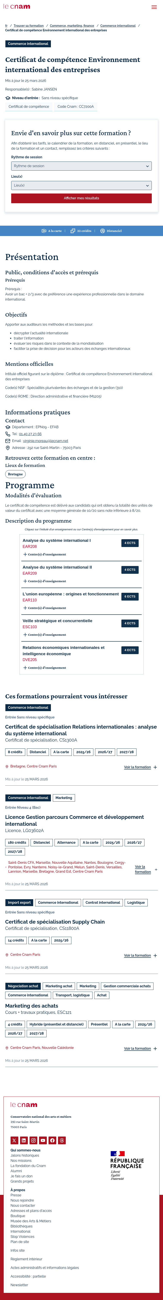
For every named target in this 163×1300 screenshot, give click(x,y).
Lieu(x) (16, 176)
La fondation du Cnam (28, 1166)
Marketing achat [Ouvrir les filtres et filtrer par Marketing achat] (58, 986)
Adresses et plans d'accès (31, 1211)
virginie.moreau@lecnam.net (45, 441)
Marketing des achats (31, 1006)
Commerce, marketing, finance (72, 25)
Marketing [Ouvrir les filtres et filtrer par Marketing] (64, 798)
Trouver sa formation (29, 25)
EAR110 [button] (30, 600)
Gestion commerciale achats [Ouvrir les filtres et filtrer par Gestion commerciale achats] (127, 986)
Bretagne (15, 474)
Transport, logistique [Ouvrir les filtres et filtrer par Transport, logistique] (73, 995)
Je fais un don (22, 1176)
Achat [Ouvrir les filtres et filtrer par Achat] (102, 995)
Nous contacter (23, 1205)
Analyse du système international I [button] (57, 540)
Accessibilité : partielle (28, 1276)
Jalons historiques (25, 1155)
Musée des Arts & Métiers (31, 1221)
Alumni (16, 1171)
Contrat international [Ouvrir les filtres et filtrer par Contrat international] (103, 902)
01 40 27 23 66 (30, 434)
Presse (16, 1195)
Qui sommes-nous (26, 1150)
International (20, 1231)
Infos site (18, 1250)
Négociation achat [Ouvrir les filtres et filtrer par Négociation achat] (23, 986)
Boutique (18, 1216)
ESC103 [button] (30, 627)
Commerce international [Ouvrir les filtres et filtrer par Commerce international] (28, 44)
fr (6, 25)
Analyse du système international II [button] (57, 567)
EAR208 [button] (30, 546)
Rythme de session (26, 157)
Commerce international (118, 25)
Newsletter (19, 1285)
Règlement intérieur (26, 1259)
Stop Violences (22, 1237)
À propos (18, 1190)
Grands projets (22, 1181)
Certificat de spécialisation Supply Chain (55, 922)
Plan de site (20, 1242)
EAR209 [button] (30, 573)
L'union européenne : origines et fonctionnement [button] (71, 594)
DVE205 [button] (30, 660)
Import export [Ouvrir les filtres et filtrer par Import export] (19, 902)
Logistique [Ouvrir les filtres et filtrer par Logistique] (136, 902)
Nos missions (21, 1161)
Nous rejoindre (22, 1200)
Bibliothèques (22, 1226)
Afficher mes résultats (81, 198)
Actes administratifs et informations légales (45, 1268)
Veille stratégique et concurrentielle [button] (57, 620)
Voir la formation (137, 767)
